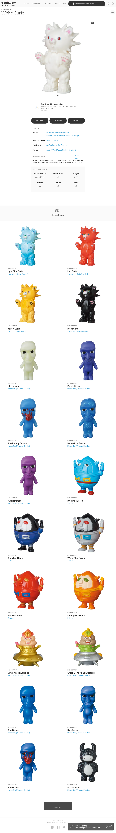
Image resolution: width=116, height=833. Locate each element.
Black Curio (72, 328)
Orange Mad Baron (76, 615)
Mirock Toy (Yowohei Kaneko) (19, 389)
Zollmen (70, 503)
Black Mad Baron (16, 558)
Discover (36, 4)
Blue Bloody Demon (17, 443)
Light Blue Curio (15, 271)
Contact (54, 823)
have (39, 121)
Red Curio (72, 271)
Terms (60, 823)
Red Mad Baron (15, 615)
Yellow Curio (14, 328)
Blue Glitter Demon (76, 443)
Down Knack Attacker (18, 672)
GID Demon (13, 386)
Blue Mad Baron (75, 500)
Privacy (66, 823)
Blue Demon (13, 730)
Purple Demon (74, 386)
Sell (64, 4)
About (49, 823)
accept (109, 826)
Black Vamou (73, 787)
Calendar (47, 4)
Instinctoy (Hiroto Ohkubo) (18, 274)
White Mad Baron (76, 558)
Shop (26, 4)
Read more (77, 157)
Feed (57, 4)
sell (76, 121)
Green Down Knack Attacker (81, 672)
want (58, 121)
